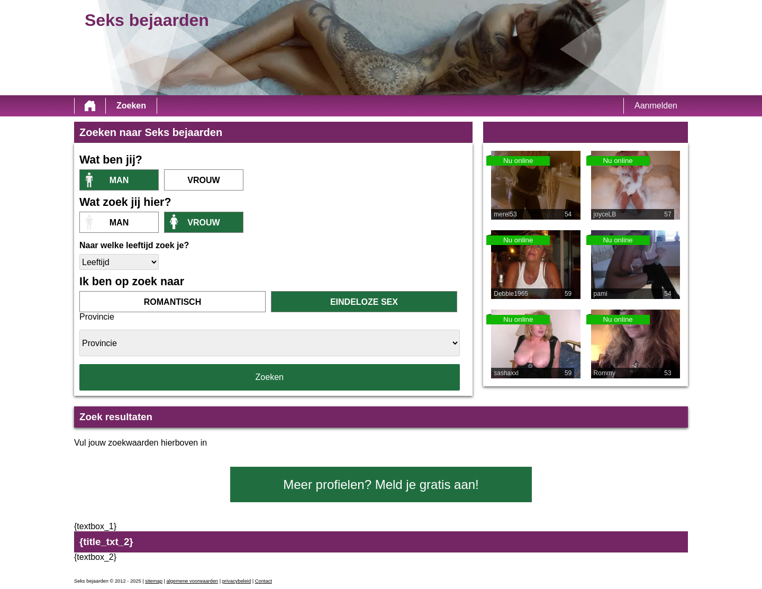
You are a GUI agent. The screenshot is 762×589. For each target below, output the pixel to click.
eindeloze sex (364, 301)
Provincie (96, 316)
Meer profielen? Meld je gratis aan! (381, 484)
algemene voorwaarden (193, 581)
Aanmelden (655, 105)
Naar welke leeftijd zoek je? (134, 245)
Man (119, 180)
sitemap (153, 581)
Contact (263, 581)
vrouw (203, 180)
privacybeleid (236, 581)
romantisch (172, 301)
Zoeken (131, 105)
